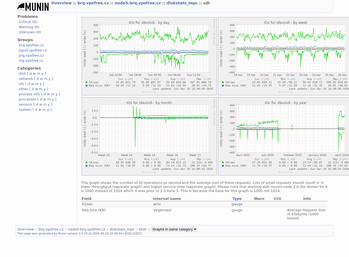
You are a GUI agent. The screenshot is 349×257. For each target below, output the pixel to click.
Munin (62, 233)
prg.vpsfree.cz (31, 55)
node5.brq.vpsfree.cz (138, 3)
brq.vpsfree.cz (94, 3)
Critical (25, 22)
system (25, 110)
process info (29, 94)
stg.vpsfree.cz (31, 60)
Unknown (27, 32)
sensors (25, 104)
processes (27, 99)
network (26, 79)
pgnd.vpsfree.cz (33, 50)
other (23, 89)
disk (22, 73)
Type (237, 199)
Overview (62, 3)
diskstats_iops (183, 3)
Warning (26, 27)
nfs (21, 84)
